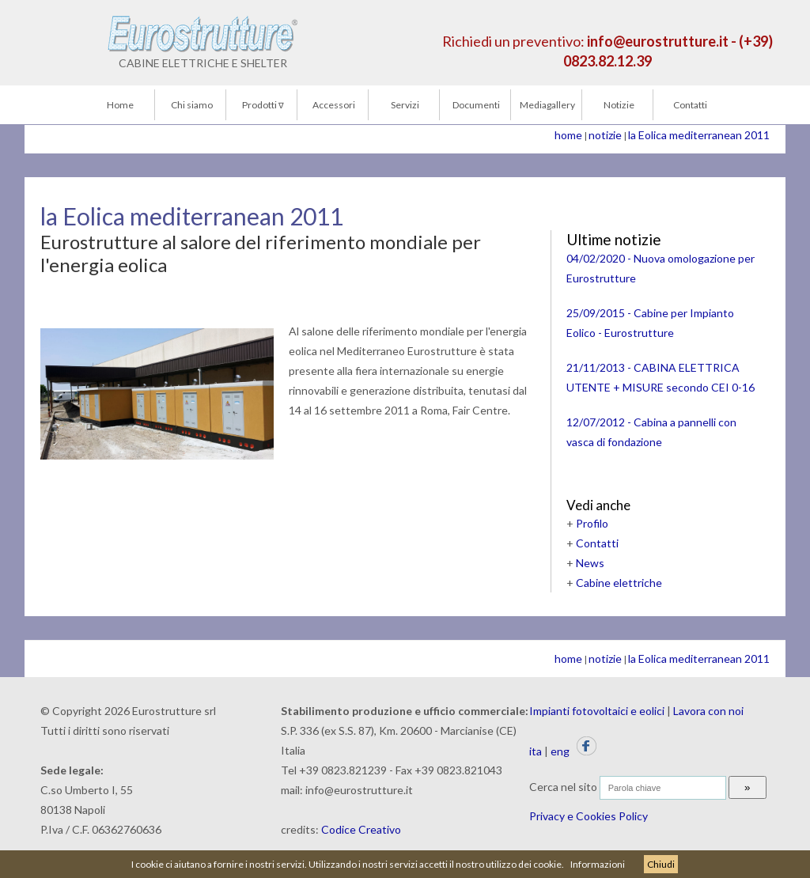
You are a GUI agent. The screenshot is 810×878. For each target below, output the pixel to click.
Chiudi (661, 864)
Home (120, 105)
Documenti (476, 105)
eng (560, 751)
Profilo (592, 523)
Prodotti (263, 105)
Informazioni (597, 864)
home (568, 135)
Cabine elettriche (619, 582)
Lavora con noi (708, 710)
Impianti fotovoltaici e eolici (596, 710)
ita (535, 751)
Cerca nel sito (563, 786)
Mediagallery (547, 105)
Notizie (619, 105)
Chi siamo (192, 105)
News (590, 563)
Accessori (333, 105)
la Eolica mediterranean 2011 (699, 135)
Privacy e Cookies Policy (588, 816)
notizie (605, 135)
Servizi (405, 105)
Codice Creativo (361, 829)
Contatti (690, 105)
